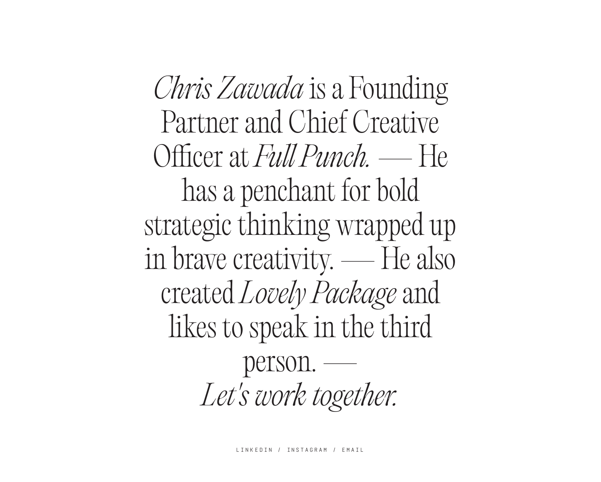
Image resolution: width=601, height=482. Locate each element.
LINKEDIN (254, 450)
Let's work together (297, 398)
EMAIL (353, 450)
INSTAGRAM (307, 450)
